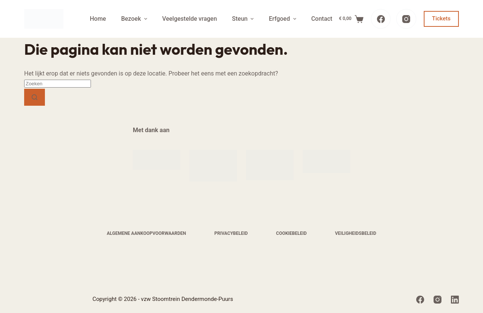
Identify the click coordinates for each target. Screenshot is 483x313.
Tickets (441, 18)
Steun (244, 18)
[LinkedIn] (455, 300)
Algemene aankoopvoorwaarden (146, 233)
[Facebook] (381, 19)
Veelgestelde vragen (189, 18)
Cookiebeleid (291, 233)
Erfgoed (283, 18)
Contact (321, 18)
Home (98, 18)
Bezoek (135, 18)
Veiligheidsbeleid (355, 233)
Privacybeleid (231, 233)
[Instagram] (406, 19)
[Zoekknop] (34, 97)
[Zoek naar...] (57, 84)
